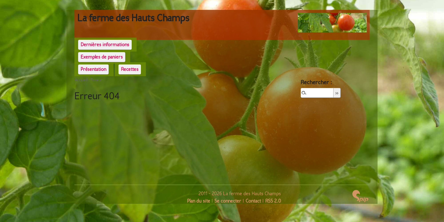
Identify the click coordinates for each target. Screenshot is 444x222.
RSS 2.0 (273, 201)
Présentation (93, 69)
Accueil (80, 80)
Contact (253, 201)
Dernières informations (105, 44)
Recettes (129, 69)
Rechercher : (316, 82)
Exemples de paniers (102, 57)
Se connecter (227, 201)
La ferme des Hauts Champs (133, 17)
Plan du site (198, 201)
